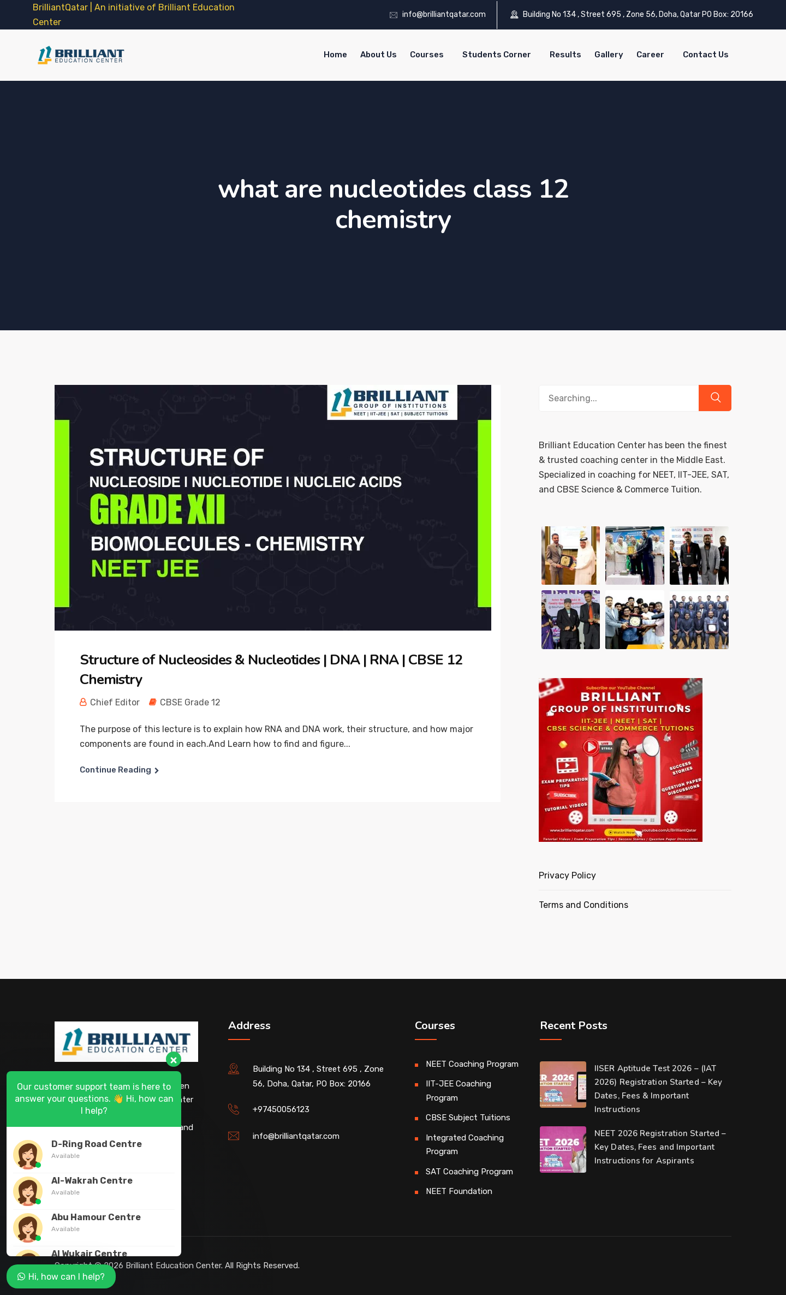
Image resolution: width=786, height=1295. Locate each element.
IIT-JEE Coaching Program (458, 1091)
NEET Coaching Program (472, 1064)
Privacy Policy (567, 875)
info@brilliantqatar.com (444, 14)
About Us (378, 55)
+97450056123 (281, 1109)
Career (650, 55)
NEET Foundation (459, 1191)
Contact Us (706, 55)
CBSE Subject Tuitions (468, 1117)
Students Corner (496, 55)
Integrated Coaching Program (465, 1145)
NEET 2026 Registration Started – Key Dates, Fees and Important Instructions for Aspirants (660, 1147)
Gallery (608, 55)
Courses (427, 55)
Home (335, 55)
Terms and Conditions (583, 905)
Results (565, 55)
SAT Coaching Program (469, 1172)
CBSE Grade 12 (190, 702)
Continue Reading (115, 770)
